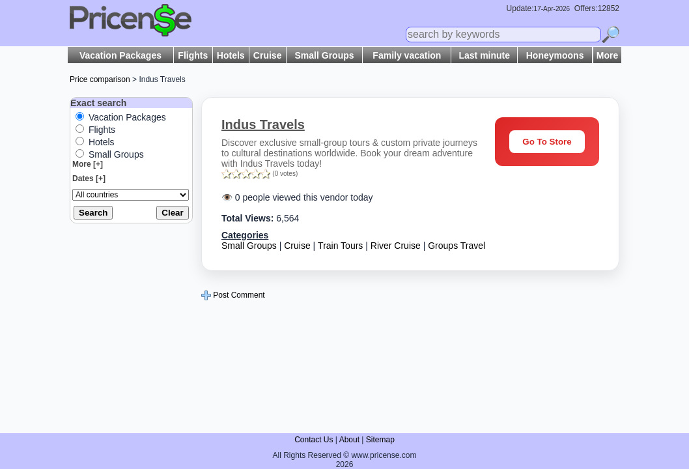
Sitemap (380, 439)
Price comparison (100, 79)
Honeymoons (555, 55)
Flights (193, 55)
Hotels (231, 55)
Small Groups (324, 55)
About (349, 439)
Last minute (484, 55)
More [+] (87, 164)
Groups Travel (456, 245)
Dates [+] (88, 178)
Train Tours (340, 245)
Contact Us (313, 439)
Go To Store (546, 142)
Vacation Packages (120, 55)
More (607, 55)
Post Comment (233, 295)
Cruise (267, 55)
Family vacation (407, 55)
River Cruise (396, 245)
